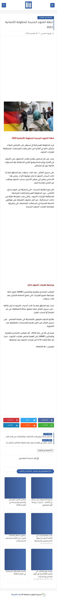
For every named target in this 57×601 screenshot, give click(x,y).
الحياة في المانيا (46, 18)
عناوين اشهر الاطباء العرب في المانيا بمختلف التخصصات (15, 538)
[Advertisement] (28, 66)
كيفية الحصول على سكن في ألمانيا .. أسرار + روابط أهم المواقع (41, 502)
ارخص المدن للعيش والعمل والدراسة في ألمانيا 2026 (17, 502)
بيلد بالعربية (16, 595)
